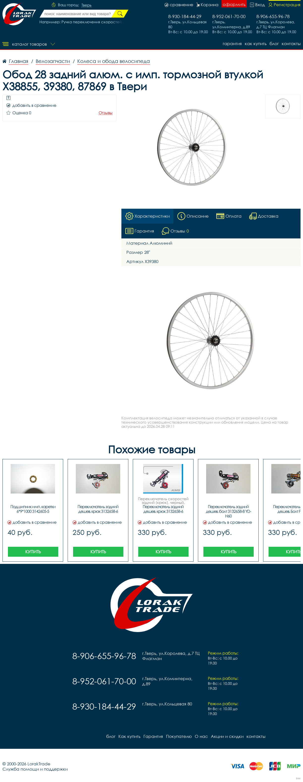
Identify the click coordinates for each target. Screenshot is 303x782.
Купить (33, 551)
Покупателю (179, 736)
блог (274, 43)
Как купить (256, 43)
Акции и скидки (227, 736)
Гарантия (232, 43)
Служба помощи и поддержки (35, 769)
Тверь (86, 5)
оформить (234, 4)
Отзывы (105, 113)
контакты (291, 43)
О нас (201, 736)
